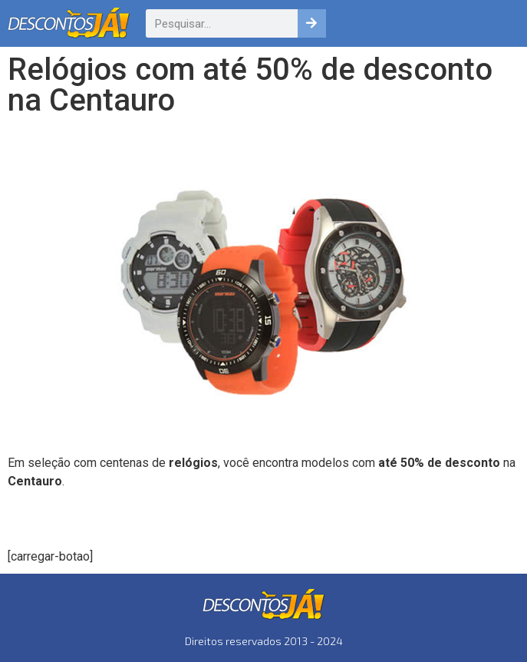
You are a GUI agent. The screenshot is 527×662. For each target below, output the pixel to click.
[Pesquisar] (312, 23)
